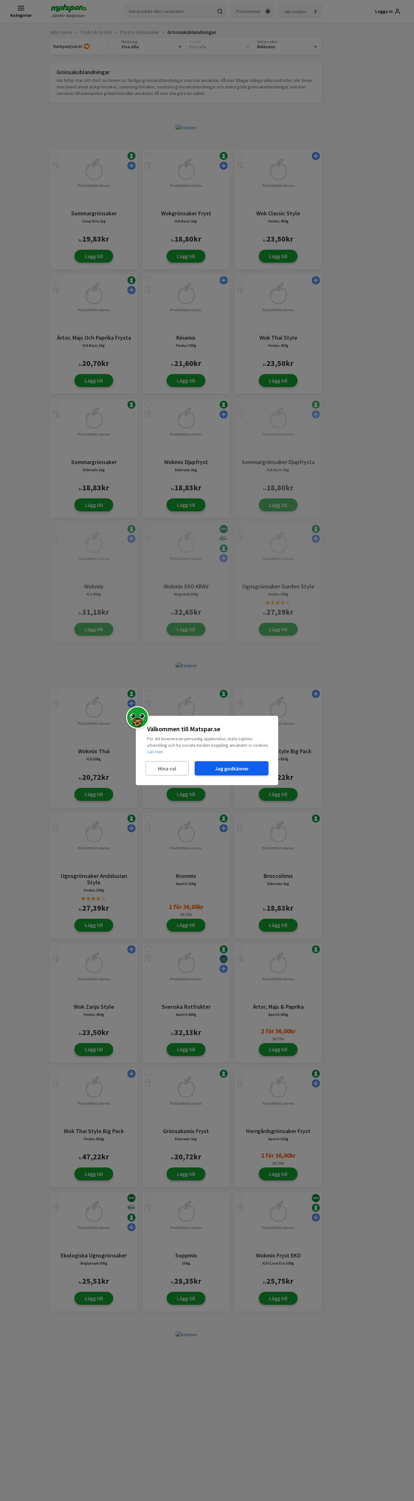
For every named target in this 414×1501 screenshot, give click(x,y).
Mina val (167, 768)
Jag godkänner (232, 768)
